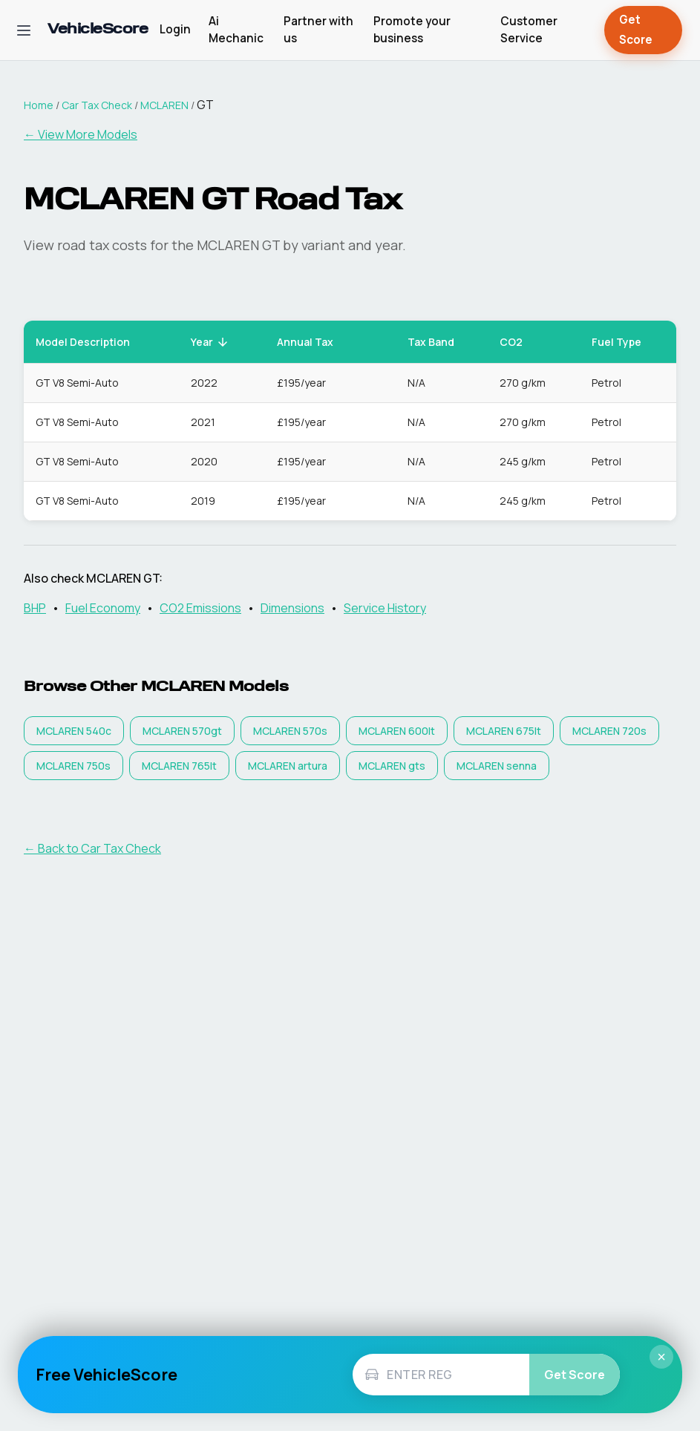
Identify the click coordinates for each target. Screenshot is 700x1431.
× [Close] (661, 1357)
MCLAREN (164, 105)
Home (38, 105)
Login (175, 29)
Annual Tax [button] (313, 342)
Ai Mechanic (236, 29)
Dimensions (292, 608)
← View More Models (80, 134)
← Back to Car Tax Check (92, 848)
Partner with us (318, 29)
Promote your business (412, 29)
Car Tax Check (97, 105)
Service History (385, 608)
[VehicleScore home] (98, 30)
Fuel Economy (102, 608)
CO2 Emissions (200, 608)
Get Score (643, 30)
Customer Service (528, 29)
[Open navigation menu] (24, 30)
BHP (35, 608)
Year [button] (210, 342)
